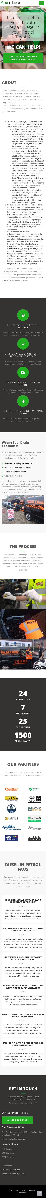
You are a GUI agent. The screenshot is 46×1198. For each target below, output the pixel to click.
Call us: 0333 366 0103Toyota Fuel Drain (23, 58)
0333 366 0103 (17, 1120)
